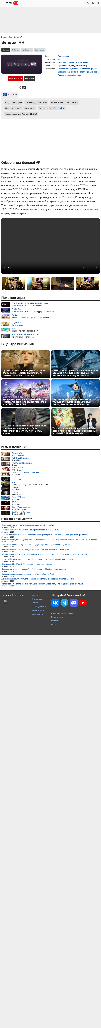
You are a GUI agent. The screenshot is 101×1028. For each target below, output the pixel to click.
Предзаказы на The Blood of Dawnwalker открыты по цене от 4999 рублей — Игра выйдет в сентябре (44, 554)
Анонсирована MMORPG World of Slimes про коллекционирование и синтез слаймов (37, 579)
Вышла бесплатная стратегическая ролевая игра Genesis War (28, 525)
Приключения (64, 56)
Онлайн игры (37, 599)
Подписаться (15, 78)
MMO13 (35, 595)
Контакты (55, 621)
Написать (29, 78)
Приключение (92, 72)
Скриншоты (39, 50)
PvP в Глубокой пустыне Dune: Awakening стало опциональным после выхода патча (37, 559)
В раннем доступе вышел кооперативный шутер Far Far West (27, 574)
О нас (53, 625)
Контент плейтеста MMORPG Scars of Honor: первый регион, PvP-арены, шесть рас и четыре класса (44, 535)
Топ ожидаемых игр (39, 607)
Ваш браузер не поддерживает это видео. (50, 246)
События (15, 50)
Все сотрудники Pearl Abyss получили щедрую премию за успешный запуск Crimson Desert (40, 545)
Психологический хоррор (69, 75)
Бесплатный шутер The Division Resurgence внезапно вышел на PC (30, 530)
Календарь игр (38, 610)
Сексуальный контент (68, 72)
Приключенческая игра (82, 69)
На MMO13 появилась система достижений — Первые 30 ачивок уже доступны (35, 549)
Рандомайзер (37, 614)
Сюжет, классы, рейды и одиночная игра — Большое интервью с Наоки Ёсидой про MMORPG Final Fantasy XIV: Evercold (75, 373)
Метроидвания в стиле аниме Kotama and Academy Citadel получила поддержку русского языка (42, 584)
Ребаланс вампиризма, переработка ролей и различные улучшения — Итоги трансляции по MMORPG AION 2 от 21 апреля (25, 429)
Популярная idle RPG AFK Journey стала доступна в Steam (26, 564)
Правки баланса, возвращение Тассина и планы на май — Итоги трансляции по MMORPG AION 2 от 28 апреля (24, 373)
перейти (60, 108)
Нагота (82, 72)
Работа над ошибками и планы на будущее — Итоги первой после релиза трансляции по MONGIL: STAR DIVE (25, 401)
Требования (27, 50)
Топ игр (35, 603)
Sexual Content (64, 69)
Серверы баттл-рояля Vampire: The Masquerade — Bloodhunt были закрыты (33, 569)
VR (95, 69)
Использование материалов (62, 613)
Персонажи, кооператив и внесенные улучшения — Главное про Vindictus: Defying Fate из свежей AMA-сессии (71, 401)
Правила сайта (57, 617)
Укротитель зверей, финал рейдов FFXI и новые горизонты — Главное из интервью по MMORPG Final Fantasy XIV (74, 430)
